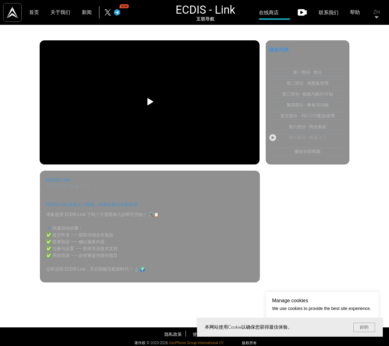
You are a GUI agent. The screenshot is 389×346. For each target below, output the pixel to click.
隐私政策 (173, 334)
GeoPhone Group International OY (196, 343)
